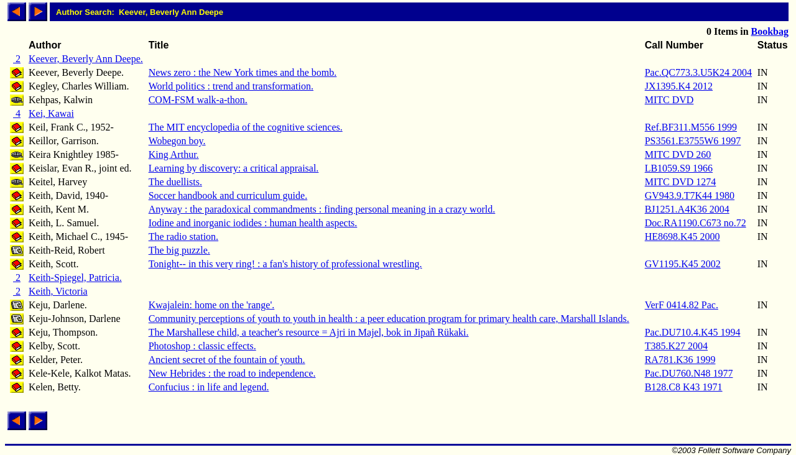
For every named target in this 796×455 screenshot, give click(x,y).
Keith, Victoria (58, 291)
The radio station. (183, 236)
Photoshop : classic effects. (202, 346)
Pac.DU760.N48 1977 (689, 373)
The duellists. (175, 182)
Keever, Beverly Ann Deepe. (86, 58)
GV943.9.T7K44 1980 (689, 195)
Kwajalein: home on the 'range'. (212, 305)
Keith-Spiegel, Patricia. (75, 277)
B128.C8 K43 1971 (684, 387)
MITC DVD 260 (678, 154)
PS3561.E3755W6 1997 (693, 141)
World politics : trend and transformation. (231, 86)
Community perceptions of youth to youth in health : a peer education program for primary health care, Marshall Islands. (389, 318)
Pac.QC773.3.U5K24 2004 (698, 72)
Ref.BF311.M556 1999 (691, 127)
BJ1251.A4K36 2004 (687, 209)
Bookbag (770, 31)
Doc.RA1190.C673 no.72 (695, 223)
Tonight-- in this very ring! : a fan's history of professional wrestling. (285, 264)
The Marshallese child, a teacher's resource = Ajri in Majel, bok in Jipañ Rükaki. (309, 332)
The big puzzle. (179, 250)
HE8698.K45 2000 (682, 236)
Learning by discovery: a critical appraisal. (234, 168)
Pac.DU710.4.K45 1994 (693, 332)
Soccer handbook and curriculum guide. (228, 195)
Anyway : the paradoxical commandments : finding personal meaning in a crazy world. (322, 209)
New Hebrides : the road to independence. (232, 373)
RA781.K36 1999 (680, 359)
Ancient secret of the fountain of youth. (227, 359)
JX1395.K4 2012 (679, 86)
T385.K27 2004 (676, 346)
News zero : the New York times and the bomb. (243, 72)
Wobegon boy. (177, 141)
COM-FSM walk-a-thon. (198, 99)
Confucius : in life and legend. (209, 387)
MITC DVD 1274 (680, 182)
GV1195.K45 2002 (683, 264)
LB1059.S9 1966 (679, 168)
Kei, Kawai (51, 113)
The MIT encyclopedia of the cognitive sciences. (246, 127)
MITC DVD (669, 99)
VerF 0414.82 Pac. (681, 305)
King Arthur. (174, 154)
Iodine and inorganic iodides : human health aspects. (253, 223)
